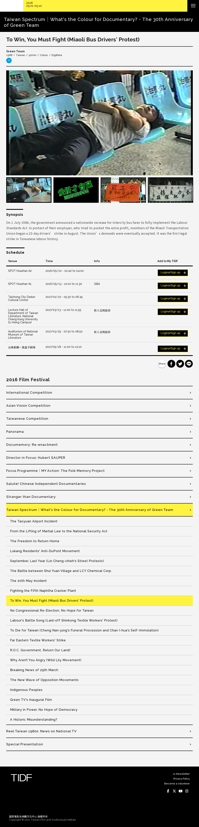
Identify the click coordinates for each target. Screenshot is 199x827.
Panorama (15, 432)
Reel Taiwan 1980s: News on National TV (41, 731)
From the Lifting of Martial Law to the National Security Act (58, 531)
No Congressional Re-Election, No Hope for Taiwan (52, 610)
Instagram (187, 791)
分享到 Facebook (171, 364)
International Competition (29, 392)
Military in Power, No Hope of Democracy (44, 710)
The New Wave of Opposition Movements (44, 680)
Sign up (175, 272)
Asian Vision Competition (28, 405)
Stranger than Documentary (31, 497)
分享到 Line (189, 364)
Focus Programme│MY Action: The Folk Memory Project (55, 471)
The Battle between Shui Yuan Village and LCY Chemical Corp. (61, 571)
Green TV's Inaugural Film (31, 700)
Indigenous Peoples (26, 690)
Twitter (174, 791)
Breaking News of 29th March (34, 670)
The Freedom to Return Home (34, 541)
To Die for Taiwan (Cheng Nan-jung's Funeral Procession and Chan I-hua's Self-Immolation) (84, 630)
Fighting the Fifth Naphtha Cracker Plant (43, 591)
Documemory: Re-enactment (32, 445)
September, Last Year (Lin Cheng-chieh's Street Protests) (57, 561)
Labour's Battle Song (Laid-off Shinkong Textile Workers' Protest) (64, 620)
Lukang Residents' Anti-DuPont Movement (45, 551)
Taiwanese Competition (27, 418)
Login (164, 272)
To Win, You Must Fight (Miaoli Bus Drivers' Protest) (51, 600)
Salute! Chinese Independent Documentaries (46, 484)
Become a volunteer (177, 783)
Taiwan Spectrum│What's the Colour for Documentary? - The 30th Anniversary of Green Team (89, 510)
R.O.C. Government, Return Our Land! (40, 650)
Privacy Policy (181, 778)
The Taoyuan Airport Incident (34, 521)
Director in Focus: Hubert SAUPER (35, 458)
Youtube (180, 791)
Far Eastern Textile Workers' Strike (38, 640)
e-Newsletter (181, 773)
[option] (99, 122)
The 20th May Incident (28, 581)
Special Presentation (24, 744)
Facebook (168, 791)
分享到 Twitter (180, 364)
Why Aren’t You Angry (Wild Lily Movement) (45, 660)
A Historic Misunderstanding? (33, 719)
